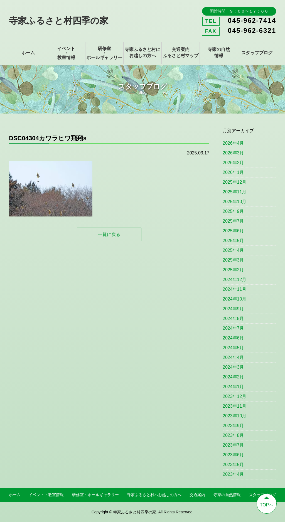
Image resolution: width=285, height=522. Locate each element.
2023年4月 (233, 474)
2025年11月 (234, 191)
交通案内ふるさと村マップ (180, 52)
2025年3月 (233, 260)
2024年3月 (233, 367)
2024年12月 (234, 279)
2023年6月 (233, 454)
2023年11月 (234, 406)
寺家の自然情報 (219, 52)
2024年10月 (234, 299)
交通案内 (197, 495)
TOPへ (266, 500)
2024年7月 (233, 328)
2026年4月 (233, 143)
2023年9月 (233, 425)
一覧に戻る (109, 234)
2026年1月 (233, 172)
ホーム (28, 52)
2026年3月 (233, 153)
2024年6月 (233, 338)
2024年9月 (233, 308)
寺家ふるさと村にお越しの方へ (142, 52)
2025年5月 (233, 240)
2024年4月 (233, 357)
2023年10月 (234, 415)
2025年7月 (233, 221)
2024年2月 (233, 377)
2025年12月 (234, 182)
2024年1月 (233, 386)
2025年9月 (233, 211)
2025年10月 (234, 201)
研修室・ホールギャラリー (104, 53)
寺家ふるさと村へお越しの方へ (154, 495)
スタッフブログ (256, 52)
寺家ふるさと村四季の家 (58, 21)
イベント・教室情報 (66, 53)
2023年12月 (234, 396)
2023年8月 (233, 435)
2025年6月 (233, 230)
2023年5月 (233, 464)
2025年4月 (233, 250)
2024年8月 (233, 318)
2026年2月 (233, 162)
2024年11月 (234, 289)
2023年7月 (233, 445)
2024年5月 (233, 347)
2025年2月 (233, 269)
